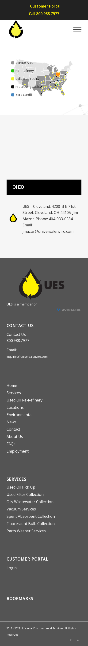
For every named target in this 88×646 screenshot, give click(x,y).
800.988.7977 (18, 340)
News (11, 422)
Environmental (19, 414)
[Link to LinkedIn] (77, 640)
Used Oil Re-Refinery (24, 400)
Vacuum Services (21, 509)
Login (12, 567)
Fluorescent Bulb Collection (31, 523)
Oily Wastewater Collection (30, 501)
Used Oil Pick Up (21, 487)
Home (12, 385)
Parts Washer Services (26, 531)
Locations (15, 407)
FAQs (11, 443)
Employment (18, 451)
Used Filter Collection (25, 494)
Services (14, 392)
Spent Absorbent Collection (31, 516)
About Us (15, 436)
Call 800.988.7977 (44, 13)
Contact (13, 429)
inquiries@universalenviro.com (27, 357)
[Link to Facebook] (70, 640)
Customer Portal (45, 6)
